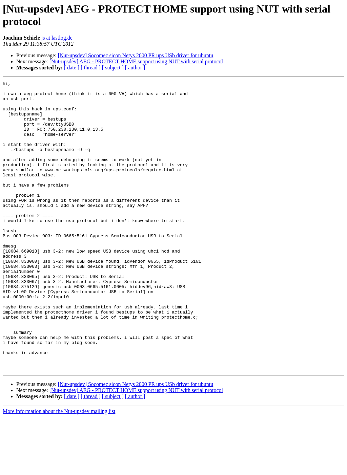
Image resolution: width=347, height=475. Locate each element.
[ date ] (71, 67)
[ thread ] (91, 67)
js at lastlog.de (57, 38)
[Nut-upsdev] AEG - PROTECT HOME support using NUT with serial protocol (136, 61)
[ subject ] (113, 67)
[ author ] (135, 67)
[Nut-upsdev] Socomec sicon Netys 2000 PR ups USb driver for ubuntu (135, 55)
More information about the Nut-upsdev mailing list (59, 469)
